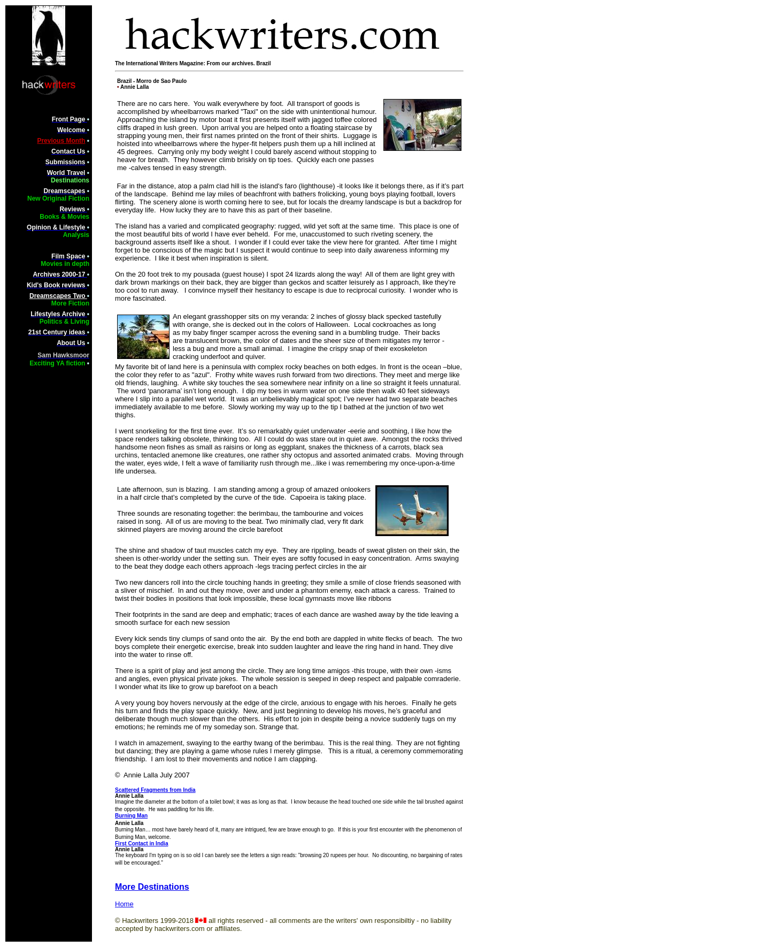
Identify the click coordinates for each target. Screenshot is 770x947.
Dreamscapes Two (58, 296)
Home (124, 904)
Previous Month (61, 140)
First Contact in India (141, 843)
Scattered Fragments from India (155, 790)
